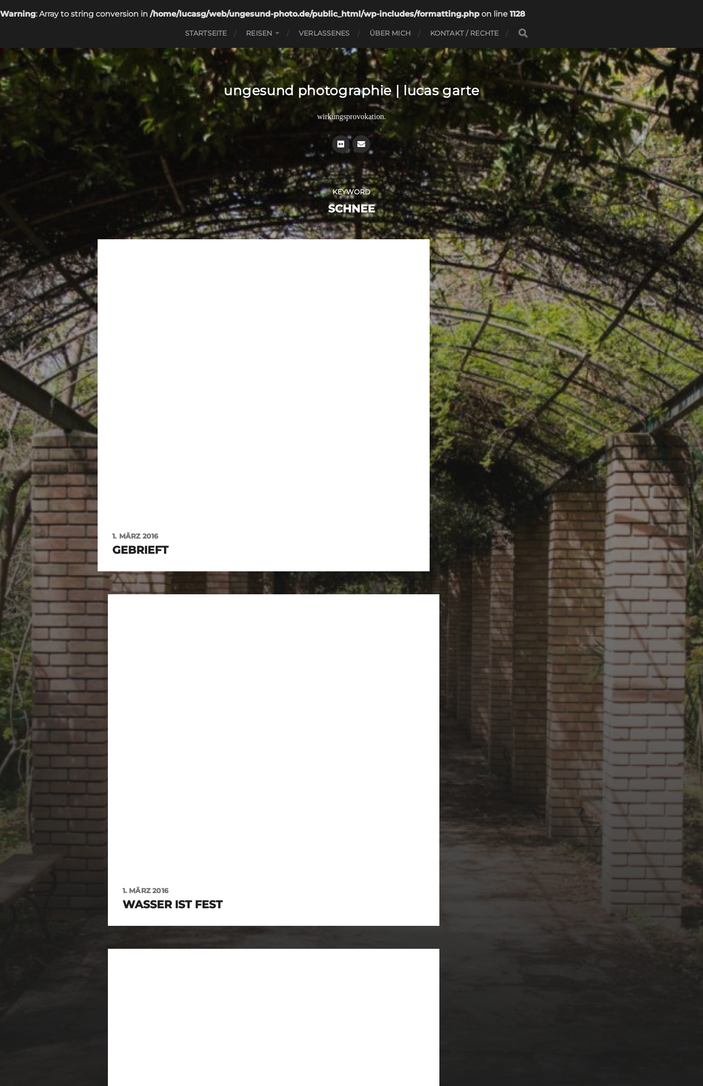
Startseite (206, 33)
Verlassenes (324, 33)
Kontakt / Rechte (464, 33)
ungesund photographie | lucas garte (351, 90)
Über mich (390, 33)
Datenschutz (372, 1043)
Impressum (329, 1043)
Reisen (259, 33)
